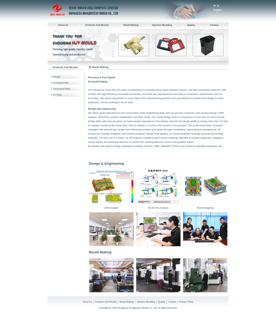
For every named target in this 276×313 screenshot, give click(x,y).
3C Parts (57, 95)
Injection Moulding (146, 302)
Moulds (56, 76)
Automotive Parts (61, 89)
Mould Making (127, 302)
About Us (87, 302)
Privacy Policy (186, 302)
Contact (172, 302)
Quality (161, 302)
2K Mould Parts (60, 83)
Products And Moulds (105, 302)
